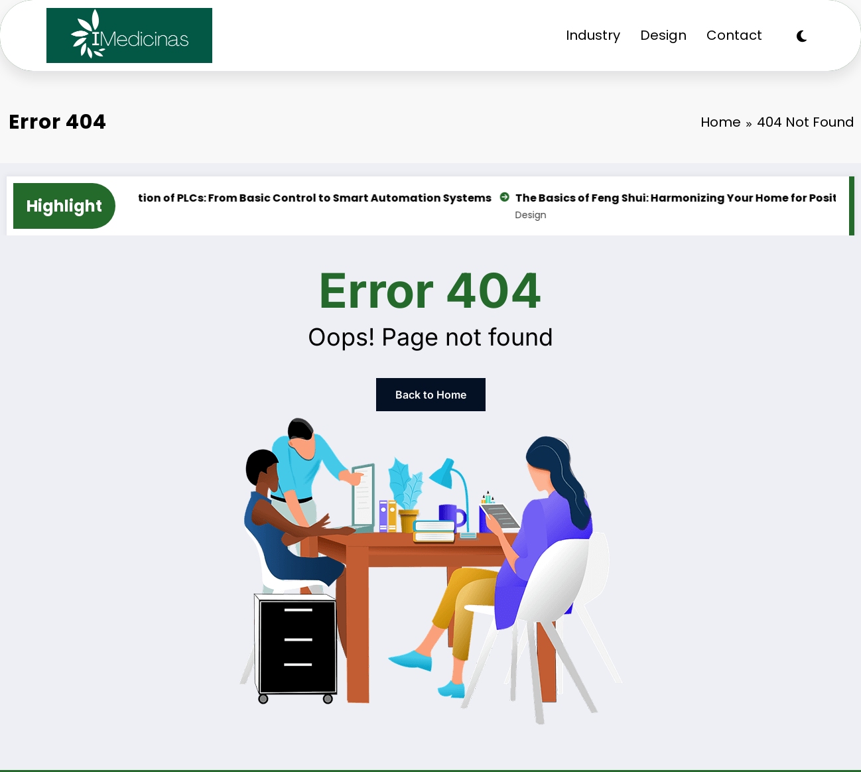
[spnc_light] (802, 36)
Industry (593, 35)
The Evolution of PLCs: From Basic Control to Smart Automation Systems (293, 198)
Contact (734, 35)
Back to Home (430, 394)
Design (663, 35)
